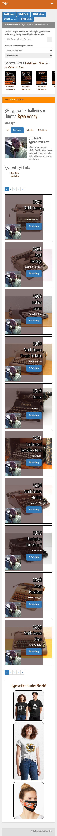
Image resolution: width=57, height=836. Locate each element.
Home (6, 100)
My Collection (17, 130)
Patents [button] (26, 19)
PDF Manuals (43, 63)
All (7, 130)
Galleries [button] (38, 14)
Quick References (11, 67)
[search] (28, 50)
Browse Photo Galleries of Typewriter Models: (19, 46)
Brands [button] (9, 14)
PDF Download (10, 90)
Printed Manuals (31, 63)
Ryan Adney (19, 100)
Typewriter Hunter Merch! (28, 686)
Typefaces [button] (10, 19)
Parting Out (29, 130)
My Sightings (42, 130)
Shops (21, 67)
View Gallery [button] (34, 226)
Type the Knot (15, 176)
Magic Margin (15, 173)
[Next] (22, 189)
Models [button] (23, 14)
